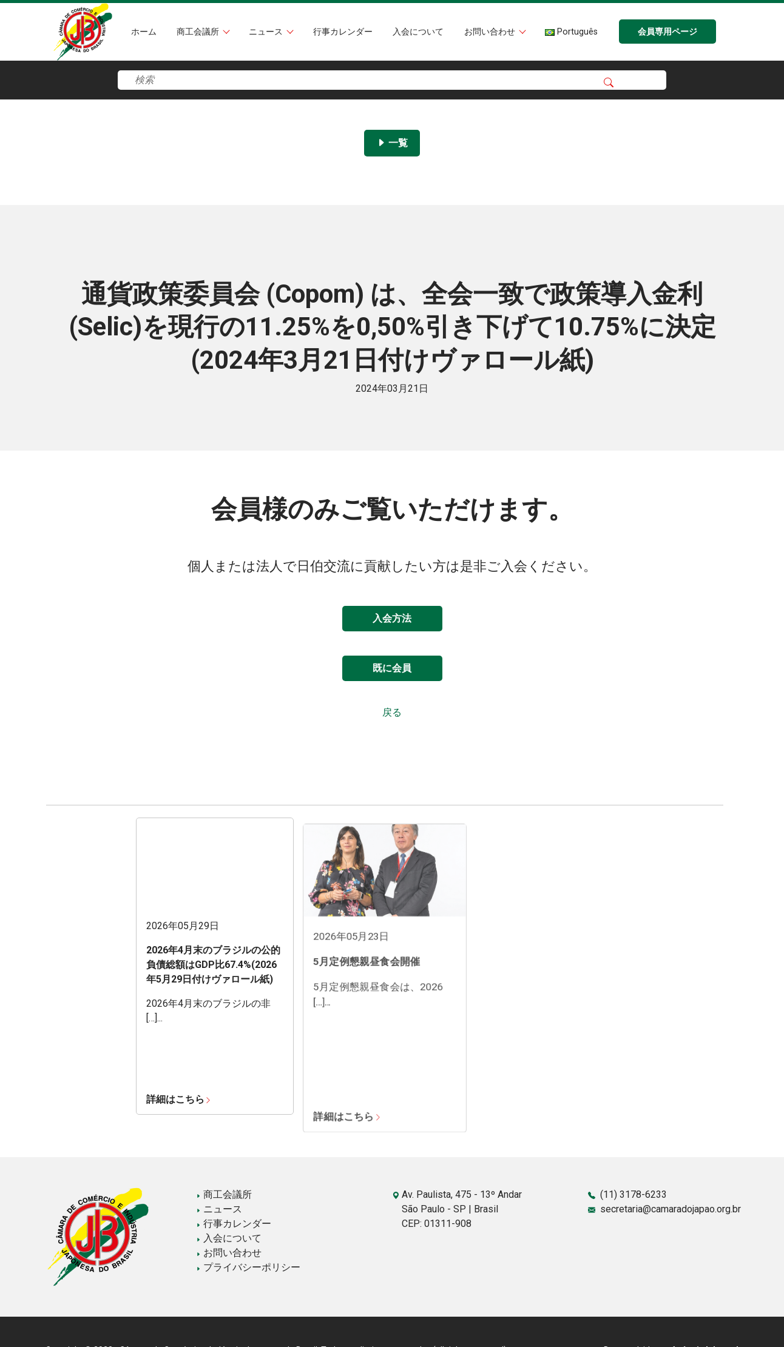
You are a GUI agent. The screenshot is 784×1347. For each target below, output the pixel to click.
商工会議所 (199, 32)
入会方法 (392, 618)
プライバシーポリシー (248, 1267)
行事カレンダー (343, 32)
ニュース (267, 32)
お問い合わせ (491, 32)
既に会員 (392, 668)
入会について (418, 32)
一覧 (392, 143)
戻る (392, 712)
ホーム (144, 32)
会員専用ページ (667, 32)
